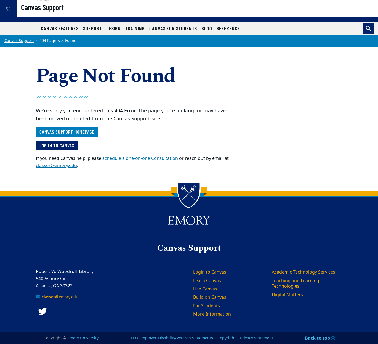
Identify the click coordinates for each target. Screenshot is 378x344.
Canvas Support (60, 14)
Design (113, 28)
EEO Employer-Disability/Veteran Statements (172, 338)
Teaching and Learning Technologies (295, 283)
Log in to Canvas (56, 145)
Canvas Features (60, 28)
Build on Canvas (209, 297)
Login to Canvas (209, 272)
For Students (206, 306)
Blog (206, 28)
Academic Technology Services (303, 272)
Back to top (320, 338)
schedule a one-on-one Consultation (140, 158)
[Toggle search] (368, 28)
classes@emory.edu (56, 165)
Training (135, 28)
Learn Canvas (207, 280)
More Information (212, 314)
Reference (228, 28)
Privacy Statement (256, 338)
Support (92, 28)
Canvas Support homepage (67, 132)
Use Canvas (205, 289)
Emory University (83, 338)
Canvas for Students (173, 28)
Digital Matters (287, 295)
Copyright (226, 338)
